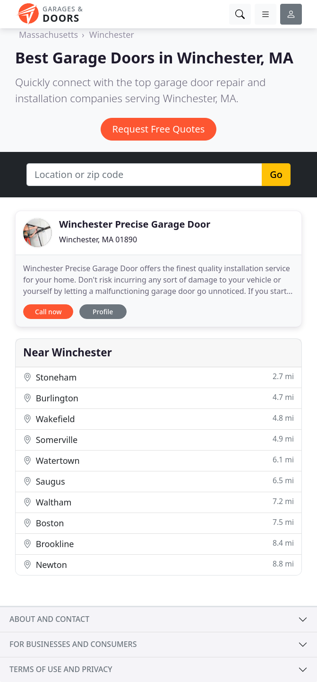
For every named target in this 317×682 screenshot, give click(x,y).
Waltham (158, 502)
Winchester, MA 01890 (98, 239)
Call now (48, 311)
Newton (158, 564)
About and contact (49, 619)
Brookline (158, 543)
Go (276, 174)
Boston (158, 523)
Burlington (158, 398)
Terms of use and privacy (60, 669)
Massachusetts (48, 34)
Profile (103, 311)
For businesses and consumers (73, 644)
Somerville (158, 439)
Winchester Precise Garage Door (134, 224)
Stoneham (158, 377)
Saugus (158, 481)
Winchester (111, 34)
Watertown (158, 460)
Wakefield (158, 419)
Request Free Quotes (158, 129)
